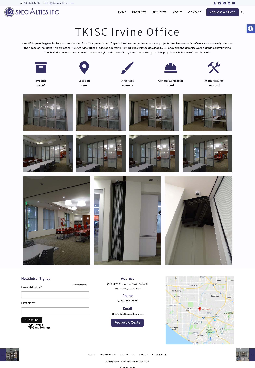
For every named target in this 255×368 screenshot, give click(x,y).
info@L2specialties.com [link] (59, 3)
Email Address (31, 301)
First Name (28, 317)
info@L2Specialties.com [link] (127, 327)
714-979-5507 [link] (31, 3)
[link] (251, 28)
